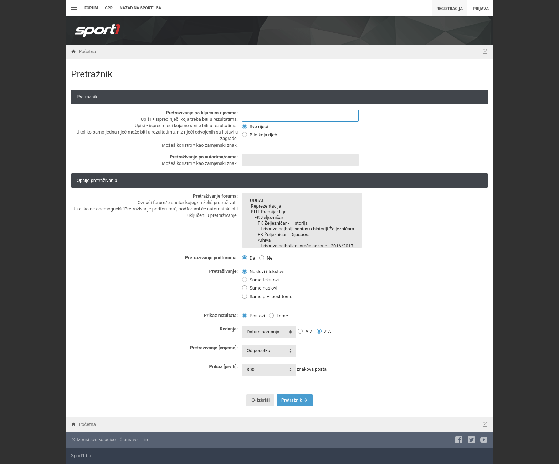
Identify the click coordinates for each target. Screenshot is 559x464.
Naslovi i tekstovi (263, 271)
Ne (265, 258)
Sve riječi (255, 126)
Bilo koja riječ (259, 134)
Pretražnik (294, 400)
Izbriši (260, 400)
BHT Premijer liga (302, 212)
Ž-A (324, 331)
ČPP (109, 8)
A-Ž (305, 331)
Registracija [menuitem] (449, 8)
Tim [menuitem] (145, 439)
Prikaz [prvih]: (223, 366)
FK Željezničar (302, 217)
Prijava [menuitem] (481, 8)
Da (248, 258)
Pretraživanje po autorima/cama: (204, 157)
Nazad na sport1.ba (140, 8)
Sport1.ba (81, 455)
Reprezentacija (302, 206)
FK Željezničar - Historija (302, 223)
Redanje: (229, 329)
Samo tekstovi (260, 279)
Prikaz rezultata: (221, 315)
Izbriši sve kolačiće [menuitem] (93, 440)
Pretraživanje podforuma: (211, 257)
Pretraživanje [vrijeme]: (214, 347)
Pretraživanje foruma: (215, 196)
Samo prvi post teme (267, 296)
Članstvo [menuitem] (128, 439)
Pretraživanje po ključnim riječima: (202, 112)
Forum (91, 8)
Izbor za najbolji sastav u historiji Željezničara (302, 229)
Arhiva (302, 240)
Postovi (253, 315)
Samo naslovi (259, 288)
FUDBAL (302, 200)
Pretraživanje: (223, 271)
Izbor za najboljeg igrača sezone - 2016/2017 (302, 246)
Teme (278, 315)
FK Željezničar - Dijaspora (302, 235)
